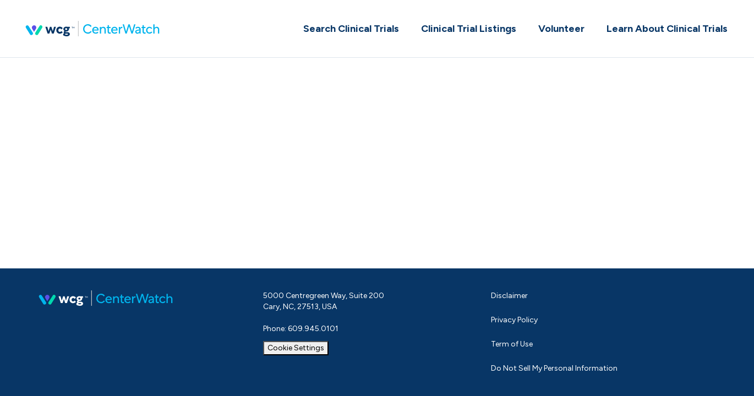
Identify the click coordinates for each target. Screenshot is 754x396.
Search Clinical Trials (351, 29)
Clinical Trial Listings (468, 29)
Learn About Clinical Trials (667, 29)
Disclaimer (509, 295)
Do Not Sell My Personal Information (554, 368)
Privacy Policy (514, 319)
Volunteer (561, 29)
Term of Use (512, 344)
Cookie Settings (295, 348)
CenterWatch (92, 28)
